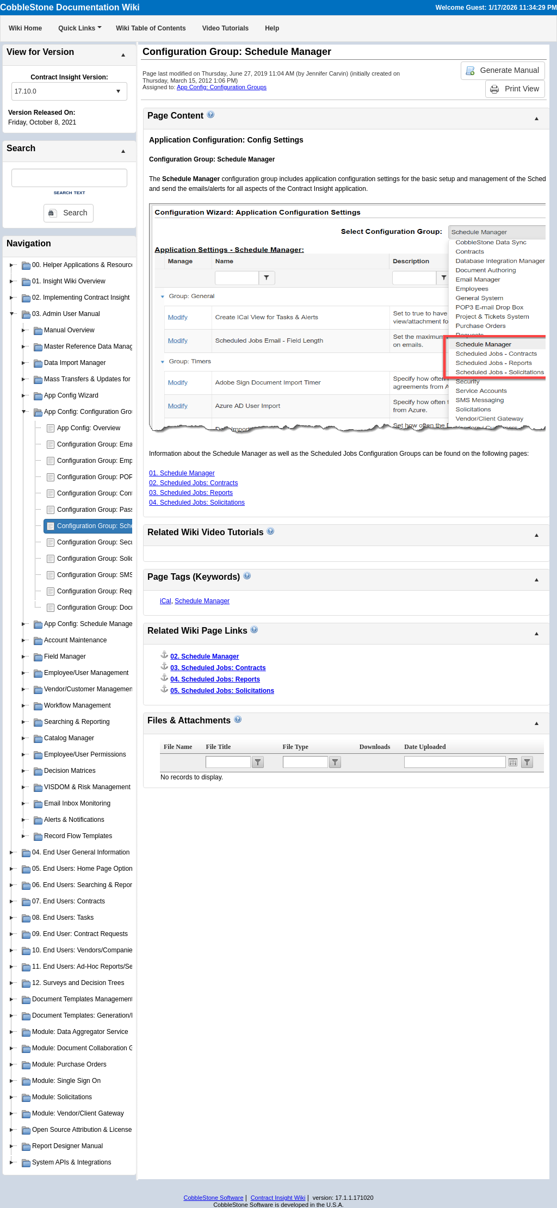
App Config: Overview (88, 428)
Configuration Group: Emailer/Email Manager (122, 444)
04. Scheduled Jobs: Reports (215, 679)
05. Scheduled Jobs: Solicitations (222, 691)
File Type (295, 747)
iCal (165, 601)
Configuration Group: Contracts (102, 493)
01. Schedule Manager (182, 473)
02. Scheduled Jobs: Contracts (193, 483)
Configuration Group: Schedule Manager (115, 526)
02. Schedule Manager (204, 656)
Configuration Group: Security (100, 542)
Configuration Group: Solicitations (105, 558)
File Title (218, 747)
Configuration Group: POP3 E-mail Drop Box (121, 477)
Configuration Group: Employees (104, 460)
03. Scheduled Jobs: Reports (191, 493)
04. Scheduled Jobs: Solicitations (197, 502)
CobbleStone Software (213, 1197)
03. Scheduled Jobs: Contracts (217, 668)
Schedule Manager (202, 601)
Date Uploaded (424, 747)
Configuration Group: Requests (102, 591)
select (118, 91)
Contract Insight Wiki (278, 1197)
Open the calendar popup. (513, 762)
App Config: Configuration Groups (222, 87)
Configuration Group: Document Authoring (117, 607)
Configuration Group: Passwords (104, 509)
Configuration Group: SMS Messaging (112, 575)
